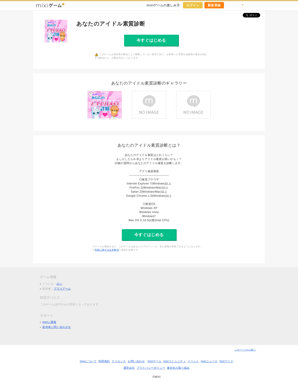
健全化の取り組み (178, 367)
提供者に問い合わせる (56, 327)
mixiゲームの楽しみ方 (163, 5)
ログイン (192, 5)
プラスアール (62, 288)
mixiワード (226, 361)
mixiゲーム (155, 361)
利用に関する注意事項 (107, 250)
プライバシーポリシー (151, 367)
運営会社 (129, 367)
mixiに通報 (49, 322)
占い (59, 283)
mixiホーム (260, 5)
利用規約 (104, 361)
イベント (193, 361)
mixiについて (88, 361)
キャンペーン (230, 5)
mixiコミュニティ (174, 361)
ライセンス (119, 361)
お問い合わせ (136, 361)
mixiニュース (209, 361)
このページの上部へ (245, 350)
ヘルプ (250, 5)
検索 (240, 5)
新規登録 (214, 5)
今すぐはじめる (151, 40)
